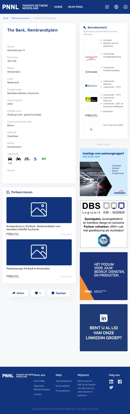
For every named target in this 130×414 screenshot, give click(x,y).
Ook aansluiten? (64, 381)
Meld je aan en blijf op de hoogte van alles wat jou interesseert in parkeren (87, 388)
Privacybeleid (63, 390)
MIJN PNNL (75, 6)
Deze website (63, 386)
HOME (58, 6)
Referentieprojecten (21, 18)
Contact (38, 394)
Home (5, 18)
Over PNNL (39, 381)
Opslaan (61, 293)
